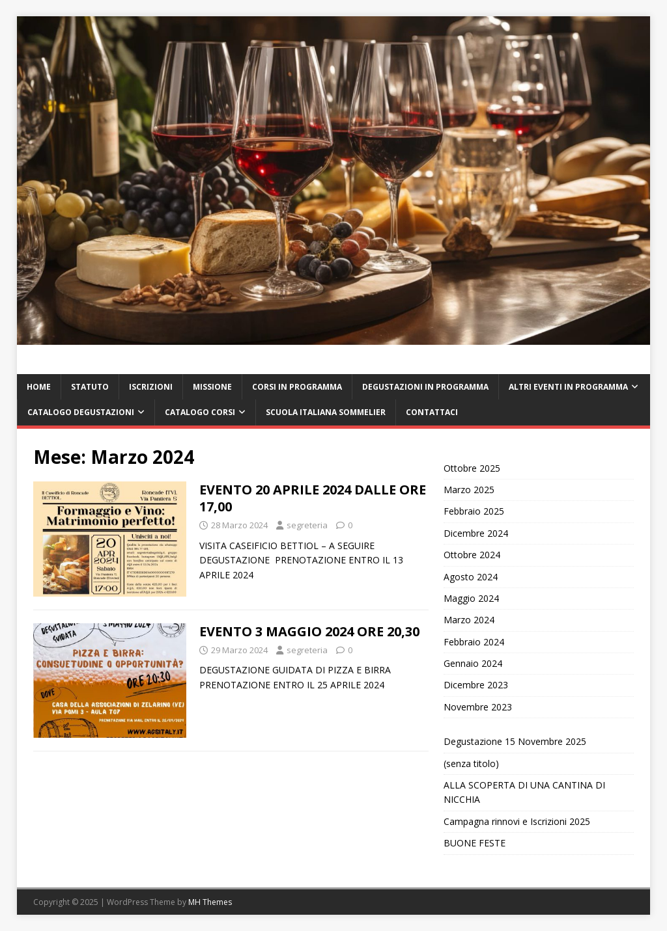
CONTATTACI (432, 412)
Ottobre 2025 (472, 468)
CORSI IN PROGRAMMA (297, 386)
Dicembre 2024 (476, 533)
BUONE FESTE (474, 843)
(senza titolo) (471, 763)
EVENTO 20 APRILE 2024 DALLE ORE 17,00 (312, 498)
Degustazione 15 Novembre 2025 (515, 741)
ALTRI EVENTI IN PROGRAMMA (568, 386)
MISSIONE (212, 386)
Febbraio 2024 (474, 642)
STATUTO (90, 386)
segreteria (307, 525)
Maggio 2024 (471, 598)
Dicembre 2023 (476, 685)
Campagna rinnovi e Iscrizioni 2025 (517, 821)
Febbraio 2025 (474, 511)
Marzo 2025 (469, 489)
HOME (39, 386)
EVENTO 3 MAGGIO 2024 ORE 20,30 (309, 631)
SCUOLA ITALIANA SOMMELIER (326, 412)
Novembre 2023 (478, 707)
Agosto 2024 (471, 577)
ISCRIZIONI (151, 386)
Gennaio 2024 (473, 663)
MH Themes (210, 902)
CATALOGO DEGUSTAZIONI (80, 412)
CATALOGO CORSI (200, 412)
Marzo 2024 (469, 620)
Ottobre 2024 (472, 554)
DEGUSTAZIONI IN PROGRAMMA (425, 386)
